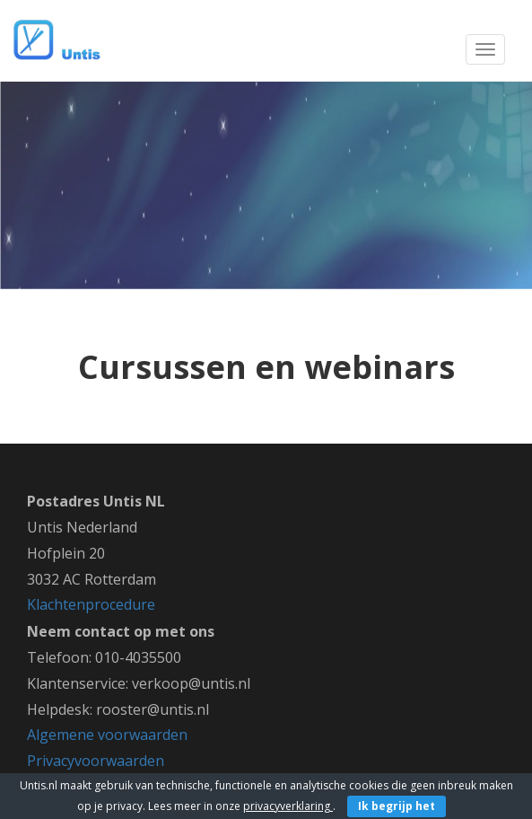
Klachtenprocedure (91, 604)
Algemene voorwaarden (107, 734)
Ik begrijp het (396, 806)
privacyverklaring (288, 806)
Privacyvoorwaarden (95, 761)
